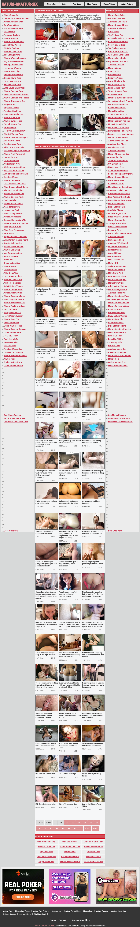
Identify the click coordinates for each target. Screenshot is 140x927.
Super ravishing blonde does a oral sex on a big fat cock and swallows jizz (92, 261)
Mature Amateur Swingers (16, 137)
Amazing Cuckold (12, 35)
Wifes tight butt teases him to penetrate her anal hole (46, 381)
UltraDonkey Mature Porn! (16, 240)
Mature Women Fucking (15, 58)
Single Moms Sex (46, 861)
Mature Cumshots (12, 180)
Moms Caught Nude (13, 213)
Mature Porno (10, 266)
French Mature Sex (12, 124)
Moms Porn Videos (12, 283)
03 (73, 823)
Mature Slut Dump (12, 250)
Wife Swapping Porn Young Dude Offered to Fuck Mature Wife (93, 135)
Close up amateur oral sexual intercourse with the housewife (93, 200)
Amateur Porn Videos (72, 911)
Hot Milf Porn (10, 346)
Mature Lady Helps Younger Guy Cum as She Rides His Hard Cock (70, 44)
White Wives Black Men (14, 418)
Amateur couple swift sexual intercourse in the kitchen (68, 473)
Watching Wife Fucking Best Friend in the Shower (46, 134)
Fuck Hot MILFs (11, 339)
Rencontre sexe (11, 256)
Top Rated (77, 4)
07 (97, 823)
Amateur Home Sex (46, 847)
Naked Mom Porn (12, 207)
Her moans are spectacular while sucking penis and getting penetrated (69, 291)
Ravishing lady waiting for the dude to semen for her (92, 532)
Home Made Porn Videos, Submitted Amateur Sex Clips (69, 746)
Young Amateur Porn (13, 65)
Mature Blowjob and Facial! (16, 98)
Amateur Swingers (12, 217)
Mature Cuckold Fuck (14, 197)
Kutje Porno (9, 104)
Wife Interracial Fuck (46, 857)
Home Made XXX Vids (70, 847)
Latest (64, 4)
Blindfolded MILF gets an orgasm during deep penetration (69, 564)
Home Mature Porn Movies (16, 223)
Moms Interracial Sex (13, 114)
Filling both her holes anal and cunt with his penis (69, 320)
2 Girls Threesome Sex (68, 804)
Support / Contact (58, 920)
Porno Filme (70, 852)
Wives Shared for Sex (93, 861)
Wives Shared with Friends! (16, 94)
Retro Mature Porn (12, 81)
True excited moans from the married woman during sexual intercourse (69, 655)
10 (51, 828)
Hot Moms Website (12, 68)
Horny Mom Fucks (12, 313)
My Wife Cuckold (11, 48)
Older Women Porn (12, 332)
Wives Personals (11, 322)
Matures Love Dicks (13, 51)
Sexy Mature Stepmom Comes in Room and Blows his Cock (69, 135)
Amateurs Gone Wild (13, 22)
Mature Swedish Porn (70, 861)
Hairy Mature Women (13, 316)
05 (85, 823)
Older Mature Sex (12, 263)
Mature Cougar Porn (13, 289)
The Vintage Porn (12, 55)
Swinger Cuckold (9, 914)
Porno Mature (10, 127)
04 (79, 823)
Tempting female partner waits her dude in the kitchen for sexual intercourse (45, 474)
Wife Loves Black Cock (14, 88)
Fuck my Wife (10, 200)
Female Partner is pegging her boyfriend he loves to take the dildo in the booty (45, 321)
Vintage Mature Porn (13, 75)
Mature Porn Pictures (41, 911)
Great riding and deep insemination (44, 290)
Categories (56, 911)
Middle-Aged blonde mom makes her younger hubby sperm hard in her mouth (92, 624)
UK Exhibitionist (11, 160)
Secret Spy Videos (12, 45)
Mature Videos (109, 4)
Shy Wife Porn (46, 852)
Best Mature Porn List (14, 170)
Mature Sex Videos (22, 911)
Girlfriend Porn (93, 852)
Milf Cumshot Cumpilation (45, 804)
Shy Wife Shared (11, 108)
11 (57, 828)
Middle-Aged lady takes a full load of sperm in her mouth (69, 412)
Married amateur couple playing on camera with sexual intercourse (44, 412)
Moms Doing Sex (12, 15)
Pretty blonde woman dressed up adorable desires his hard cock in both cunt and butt (68, 353)
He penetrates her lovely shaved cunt (68, 199)
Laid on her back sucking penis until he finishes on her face (92, 382)
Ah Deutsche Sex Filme (14, 167)
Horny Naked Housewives (16, 131)
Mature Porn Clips (12, 71)
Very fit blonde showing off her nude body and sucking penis (93, 473)
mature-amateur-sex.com (44, 926)
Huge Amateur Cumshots (15, 237)
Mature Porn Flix (11, 319)
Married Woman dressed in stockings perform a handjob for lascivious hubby (46, 232)
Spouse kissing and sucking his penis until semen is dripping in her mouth (46, 685)
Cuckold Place (10, 270)
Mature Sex (51, 4)
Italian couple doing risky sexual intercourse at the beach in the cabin (45, 352)
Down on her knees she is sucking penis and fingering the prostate (46, 624)
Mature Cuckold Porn (13, 91)
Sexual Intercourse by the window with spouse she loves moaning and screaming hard (92, 322)
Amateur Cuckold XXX (14, 194)
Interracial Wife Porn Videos (17, 18)
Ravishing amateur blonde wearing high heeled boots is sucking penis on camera (46, 261)
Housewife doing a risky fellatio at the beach (91, 442)
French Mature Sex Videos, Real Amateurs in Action (46, 745)
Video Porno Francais (14, 147)
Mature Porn (9, 359)
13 (69, 828)
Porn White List (11, 233)
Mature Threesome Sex (14, 101)
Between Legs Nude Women (17, 151)
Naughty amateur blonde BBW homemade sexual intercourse (68, 170)
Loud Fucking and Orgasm (16, 174)
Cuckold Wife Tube (12, 78)
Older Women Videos (13, 365)
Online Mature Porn (13, 362)
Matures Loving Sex (13, 279)
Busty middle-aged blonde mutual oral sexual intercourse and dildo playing (92, 413)
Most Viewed (92, 4)
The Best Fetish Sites (14, 190)
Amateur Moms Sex (13, 349)
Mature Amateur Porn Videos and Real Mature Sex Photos (70, 715)
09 (45, 828)
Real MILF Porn (11, 336)
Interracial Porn (11, 157)
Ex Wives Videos (11, 25)
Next (95, 828)
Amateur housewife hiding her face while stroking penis (92, 291)
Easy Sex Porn (10, 309)
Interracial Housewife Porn (16, 422)
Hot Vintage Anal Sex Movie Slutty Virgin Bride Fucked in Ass (46, 105)
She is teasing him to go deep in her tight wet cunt (45, 654)
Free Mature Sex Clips (67, 774)
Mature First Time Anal (14, 154)
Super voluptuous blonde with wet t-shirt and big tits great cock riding (69, 685)
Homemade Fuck (11, 210)
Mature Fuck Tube (12, 118)
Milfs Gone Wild (11, 273)
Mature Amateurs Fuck (14, 296)
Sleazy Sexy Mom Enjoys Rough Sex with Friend (69, 73)
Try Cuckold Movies (13, 243)
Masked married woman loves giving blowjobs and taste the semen (45, 200)
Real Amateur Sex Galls (15, 184)
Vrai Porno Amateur (13, 253)
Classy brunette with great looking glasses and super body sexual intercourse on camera (46, 595)
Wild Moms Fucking (46, 842)
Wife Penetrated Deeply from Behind (44, 73)
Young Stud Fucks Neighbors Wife (89, 73)
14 (75, 828)
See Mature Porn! (12, 141)
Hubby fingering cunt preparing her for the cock (92, 563)
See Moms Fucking (12, 415)
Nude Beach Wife (12, 164)
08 (39, 828)
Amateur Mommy (12, 177)
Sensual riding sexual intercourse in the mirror (91, 169)
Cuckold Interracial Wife (15, 220)
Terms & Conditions (81, 920)
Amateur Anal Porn (12, 144)
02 (67, 823)
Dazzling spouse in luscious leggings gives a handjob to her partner (93, 685)
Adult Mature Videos (13, 286)
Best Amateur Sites (13, 276)
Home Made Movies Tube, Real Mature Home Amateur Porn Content (93, 715)
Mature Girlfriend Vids (14, 41)
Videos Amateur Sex (93, 847)
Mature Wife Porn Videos (15, 355)
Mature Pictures (127, 4)
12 (63, 828)
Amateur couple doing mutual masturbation (44, 532)
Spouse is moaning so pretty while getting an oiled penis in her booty (46, 564)
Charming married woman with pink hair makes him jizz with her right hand (69, 382)
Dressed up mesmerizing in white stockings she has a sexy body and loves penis (69, 624)
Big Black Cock (40, 914)
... (81, 828)
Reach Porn (9, 32)
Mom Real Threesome (14, 230)
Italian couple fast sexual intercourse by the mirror (69, 502)
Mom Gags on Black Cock (16, 187)
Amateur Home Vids (13, 293)
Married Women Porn (13, 134)
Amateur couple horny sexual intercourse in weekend (67, 261)
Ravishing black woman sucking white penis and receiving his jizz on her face (91, 353)
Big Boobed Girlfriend (14, 61)
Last (87, 828)
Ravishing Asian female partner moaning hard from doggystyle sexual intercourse (46, 444)
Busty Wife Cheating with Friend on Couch (45, 43)
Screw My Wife (10, 342)
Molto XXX (8, 260)
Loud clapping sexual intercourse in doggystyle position (45, 170)
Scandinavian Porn (12, 84)
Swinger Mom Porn (70, 857)
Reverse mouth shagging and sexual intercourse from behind (93, 655)
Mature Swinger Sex (13, 121)
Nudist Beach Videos (13, 203)
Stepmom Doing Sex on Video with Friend (68, 103)
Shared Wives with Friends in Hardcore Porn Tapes (92, 745)
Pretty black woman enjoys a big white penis (46, 502)
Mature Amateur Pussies (15, 329)
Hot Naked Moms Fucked (45, 774)
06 (91, 823)
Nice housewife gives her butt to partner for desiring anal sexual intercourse (92, 594)
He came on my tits (89, 228)
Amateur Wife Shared (13, 246)
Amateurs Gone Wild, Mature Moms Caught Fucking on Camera (43, 715)
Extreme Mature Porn (13, 28)
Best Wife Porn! (11, 531)
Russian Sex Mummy (13, 352)
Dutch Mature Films (13, 326)
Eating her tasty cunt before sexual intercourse (70, 442)
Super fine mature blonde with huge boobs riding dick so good (93, 44)
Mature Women (11, 38)
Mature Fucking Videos (14, 306)
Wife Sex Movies (70, 842)
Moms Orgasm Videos (14, 299)
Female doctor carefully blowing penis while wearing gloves (68, 594)
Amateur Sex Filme (12, 111)
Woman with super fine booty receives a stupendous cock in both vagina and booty (68, 535)
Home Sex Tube (93, 857)
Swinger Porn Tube (12, 227)
